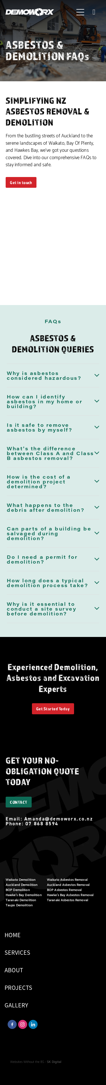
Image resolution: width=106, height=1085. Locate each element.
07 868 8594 (42, 823)
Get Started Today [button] (53, 708)
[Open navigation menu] (80, 12)
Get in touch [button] (21, 182)
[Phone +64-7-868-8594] (94, 12)
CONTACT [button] (18, 802)
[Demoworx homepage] (39, 12)
